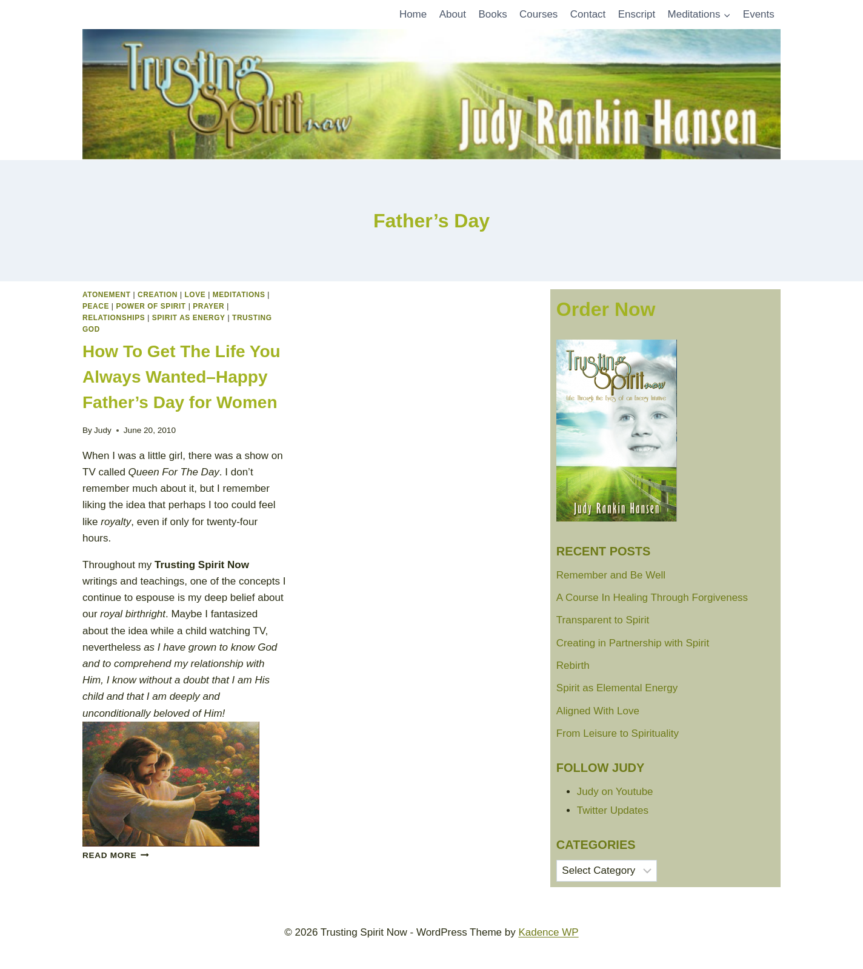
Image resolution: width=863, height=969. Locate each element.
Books (492, 14)
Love (195, 294)
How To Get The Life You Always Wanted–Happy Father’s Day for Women (181, 377)
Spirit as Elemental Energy (617, 688)
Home (413, 14)
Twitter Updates (612, 810)
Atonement (106, 294)
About (452, 14)
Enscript (636, 14)
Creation (158, 294)
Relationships (113, 318)
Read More (115, 855)
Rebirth (573, 665)
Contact (588, 14)
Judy (103, 430)
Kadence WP (548, 932)
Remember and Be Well (610, 575)
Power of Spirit (150, 306)
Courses (538, 14)
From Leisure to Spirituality (617, 733)
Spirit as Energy (188, 318)
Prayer (208, 306)
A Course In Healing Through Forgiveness (652, 597)
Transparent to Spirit (602, 620)
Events (759, 14)
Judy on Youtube (615, 791)
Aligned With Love (597, 711)
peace (95, 306)
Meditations (239, 294)
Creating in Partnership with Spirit (632, 643)
